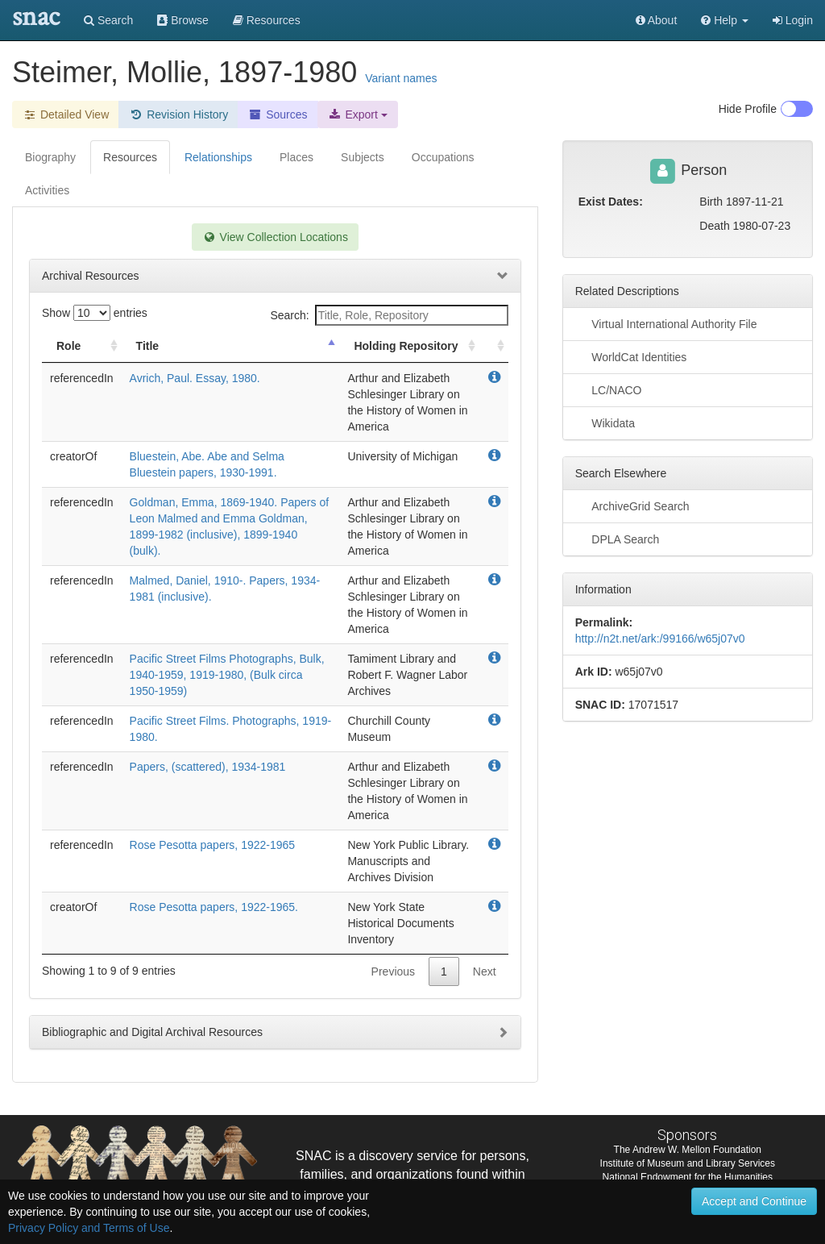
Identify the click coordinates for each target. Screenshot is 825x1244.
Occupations (443, 157)
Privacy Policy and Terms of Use (88, 1227)
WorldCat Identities (631, 356)
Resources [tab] (130, 157)
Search (108, 20)
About (657, 20)
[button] (725, 20)
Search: (389, 315)
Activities (47, 190)
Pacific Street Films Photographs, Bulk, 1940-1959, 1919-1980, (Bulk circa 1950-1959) (227, 674)
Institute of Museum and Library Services (687, 1163)
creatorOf (73, 456)
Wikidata (605, 422)
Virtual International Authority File (666, 323)
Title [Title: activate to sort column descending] (148, 345)
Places (296, 157)
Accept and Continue (754, 1201)
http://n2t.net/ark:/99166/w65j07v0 (660, 638)
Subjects (362, 157)
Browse (183, 20)
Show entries (94, 313)
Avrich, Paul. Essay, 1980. (195, 378)
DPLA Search (617, 538)
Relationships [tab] (218, 157)
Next (484, 971)
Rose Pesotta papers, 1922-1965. (214, 907)
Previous (393, 971)
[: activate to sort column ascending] (493, 346)
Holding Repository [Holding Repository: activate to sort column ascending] (406, 345)
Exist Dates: (610, 201)
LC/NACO (608, 389)
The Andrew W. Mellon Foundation (687, 1149)
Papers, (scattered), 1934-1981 (208, 766)
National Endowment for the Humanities (688, 1177)
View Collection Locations (275, 237)
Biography (50, 157)
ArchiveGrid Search (632, 505)
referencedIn (82, 378)
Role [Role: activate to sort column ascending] (68, 345)
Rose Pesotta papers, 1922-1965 (212, 844)
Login (793, 20)
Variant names (401, 78)
